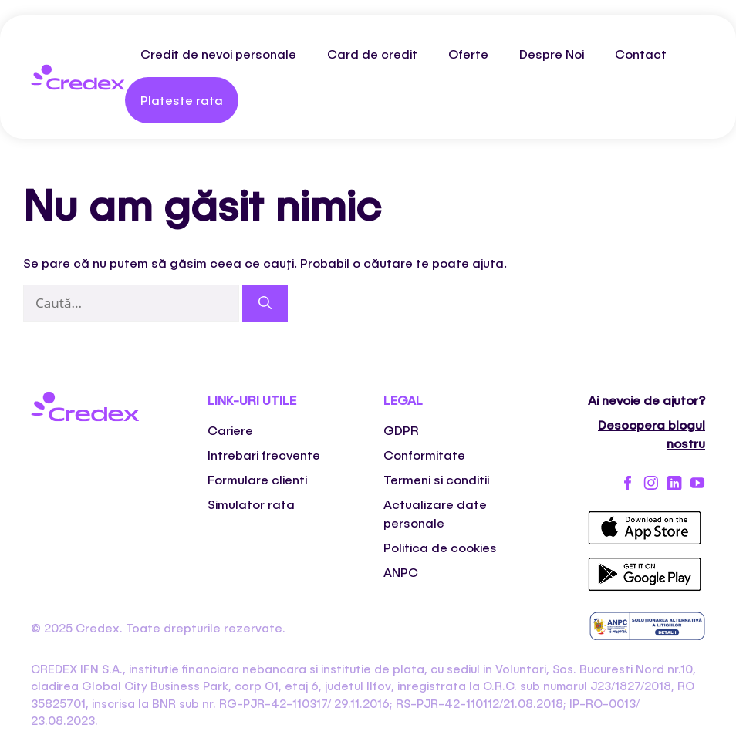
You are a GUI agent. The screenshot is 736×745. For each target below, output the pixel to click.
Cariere (230, 430)
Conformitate (424, 454)
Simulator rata (251, 504)
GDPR (401, 430)
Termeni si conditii (436, 479)
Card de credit (372, 53)
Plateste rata (181, 100)
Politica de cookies (440, 547)
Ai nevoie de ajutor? (646, 400)
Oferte (468, 53)
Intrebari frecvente (264, 454)
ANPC (400, 572)
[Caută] (265, 303)
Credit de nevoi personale (218, 53)
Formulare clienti (257, 479)
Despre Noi (551, 53)
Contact (641, 53)
